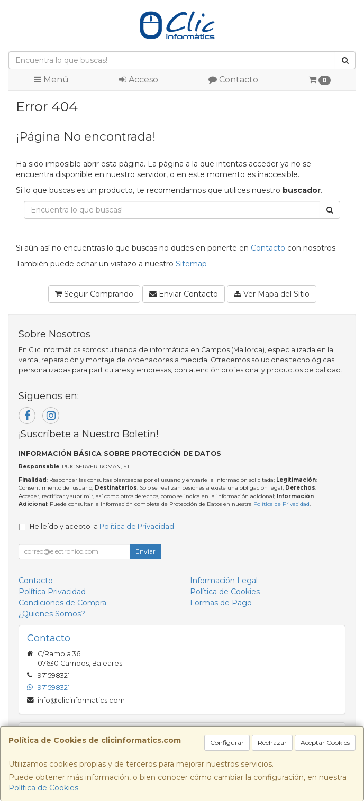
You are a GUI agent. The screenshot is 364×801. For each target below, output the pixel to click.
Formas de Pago (221, 602)
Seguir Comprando (94, 294)
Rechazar (272, 743)
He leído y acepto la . (103, 526)
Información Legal (224, 580)
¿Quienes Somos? (52, 614)
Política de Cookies (43, 788)
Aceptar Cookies (325, 743)
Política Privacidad (52, 591)
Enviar (145, 551)
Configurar (227, 743)
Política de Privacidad (281, 504)
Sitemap (191, 264)
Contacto (233, 80)
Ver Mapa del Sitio (272, 294)
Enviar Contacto (183, 294)
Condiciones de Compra (62, 602)
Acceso (138, 80)
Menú (51, 80)
